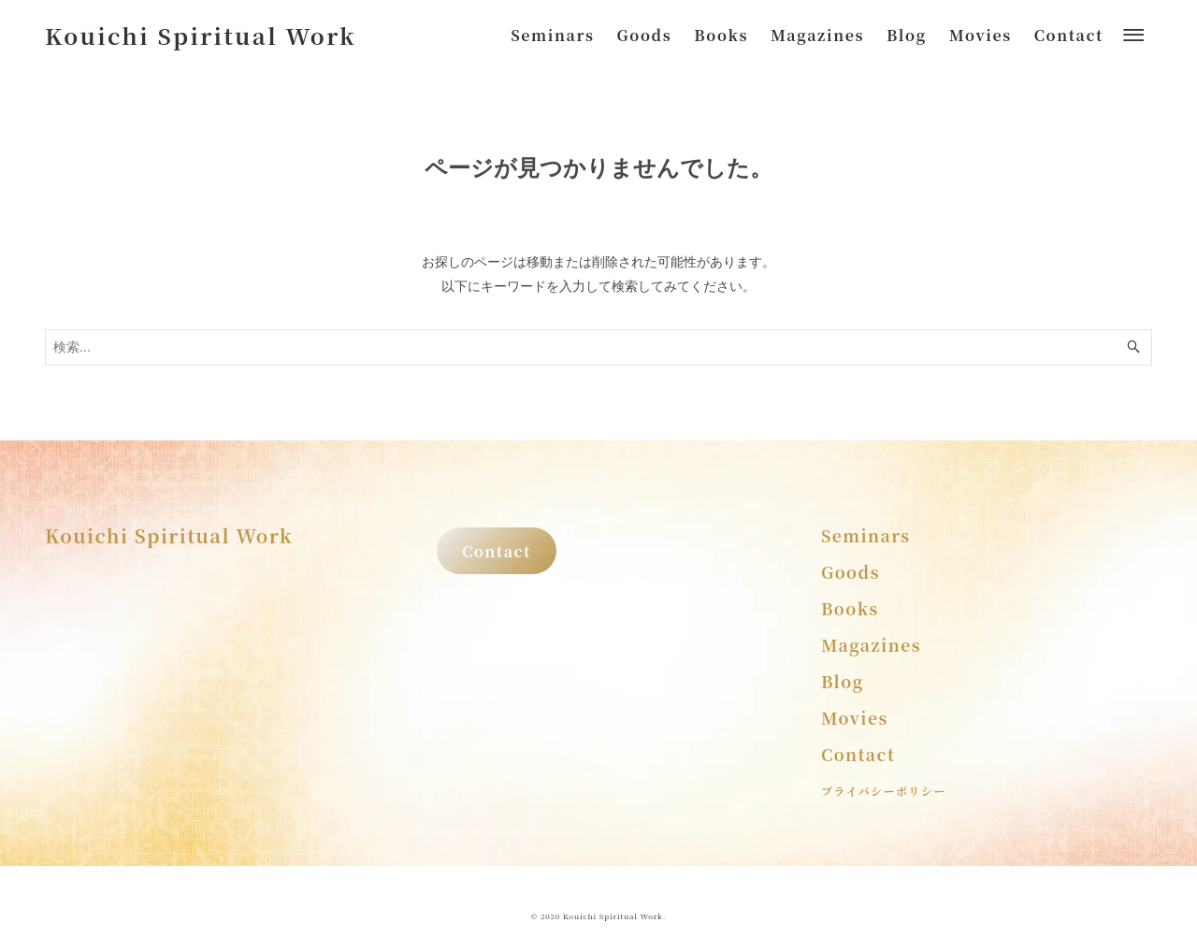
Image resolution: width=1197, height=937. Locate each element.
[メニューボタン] (1133, 35)
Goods (850, 572)
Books (850, 608)
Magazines (871, 644)
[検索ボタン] (1133, 347)
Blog (842, 681)
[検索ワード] (598, 347)
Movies (854, 717)
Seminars (866, 535)
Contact (496, 551)
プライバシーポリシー (883, 791)
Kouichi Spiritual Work (200, 35)
